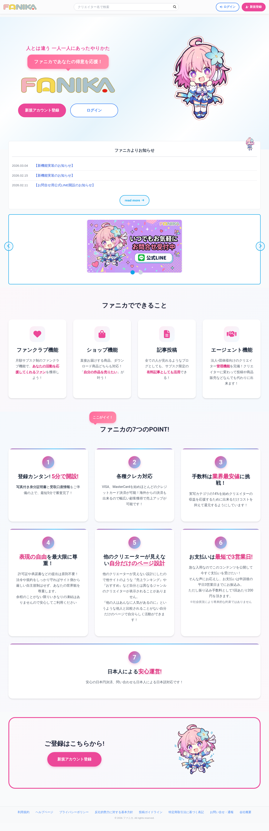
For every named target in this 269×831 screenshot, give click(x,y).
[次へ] (261, 246)
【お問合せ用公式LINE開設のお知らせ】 (65, 185)
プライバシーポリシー (74, 820)
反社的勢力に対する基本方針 (114, 820)
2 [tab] (140, 272)
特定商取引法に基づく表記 (186, 820)
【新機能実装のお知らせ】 (54, 165)
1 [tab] (133, 272)
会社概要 (245, 820)
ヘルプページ (44, 820)
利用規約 (23, 820)
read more (134, 200)
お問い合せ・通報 (221, 820)
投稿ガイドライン (150, 820)
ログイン (93, 110)
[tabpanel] (134, 246)
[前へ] (8, 246)
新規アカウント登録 (74, 767)
